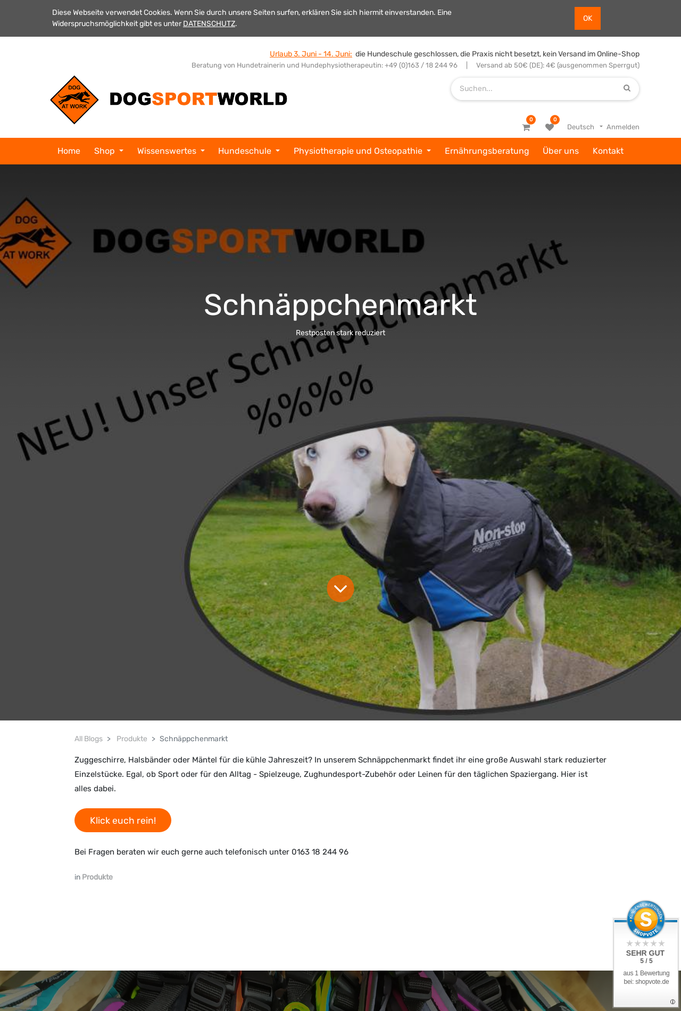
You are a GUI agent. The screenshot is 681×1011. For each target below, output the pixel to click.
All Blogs (88, 738)
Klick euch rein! (123, 820)
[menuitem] (69, 151)
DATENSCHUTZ (209, 23)
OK (587, 18)
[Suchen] (627, 88)
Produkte (132, 738)
